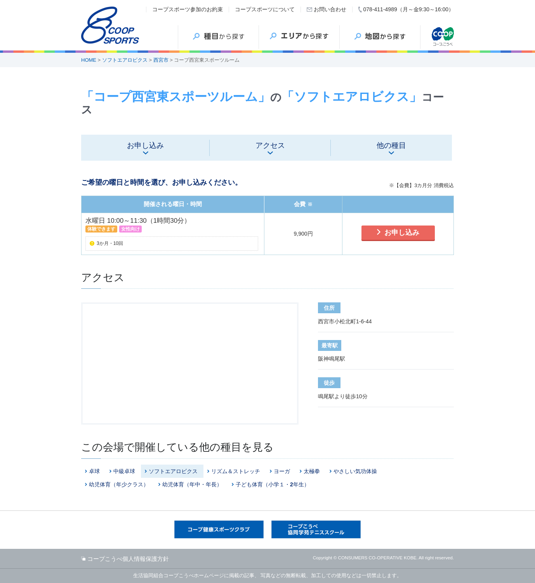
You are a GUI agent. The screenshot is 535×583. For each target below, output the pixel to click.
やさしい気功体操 (355, 471)
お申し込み (401, 232)
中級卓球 (124, 471)
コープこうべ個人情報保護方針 (128, 558)
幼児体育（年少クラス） (119, 484)
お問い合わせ (330, 9)
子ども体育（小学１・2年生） (272, 484)
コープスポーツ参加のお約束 (187, 9)
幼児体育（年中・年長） (192, 484)
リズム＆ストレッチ (235, 471)
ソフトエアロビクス (125, 60)
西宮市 (160, 60)
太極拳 (312, 471)
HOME (88, 60)
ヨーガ (282, 471)
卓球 (94, 471)
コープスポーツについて (265, 9)
